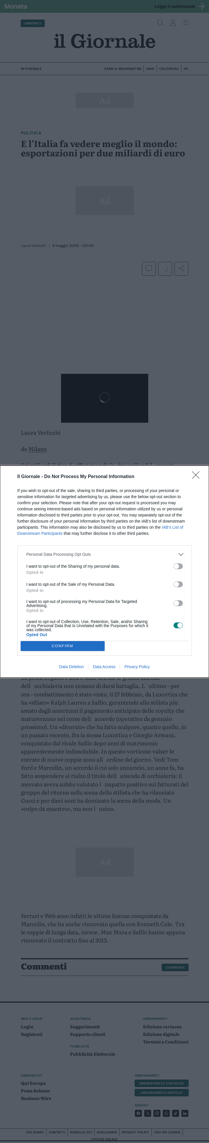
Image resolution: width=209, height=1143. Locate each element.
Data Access (104, 666)
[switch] (178, 566)
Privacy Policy (137, 666)
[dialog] (104, 572)
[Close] (197, 476)
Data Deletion (71, 666)
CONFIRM (63, 646)
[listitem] (104, 554)
